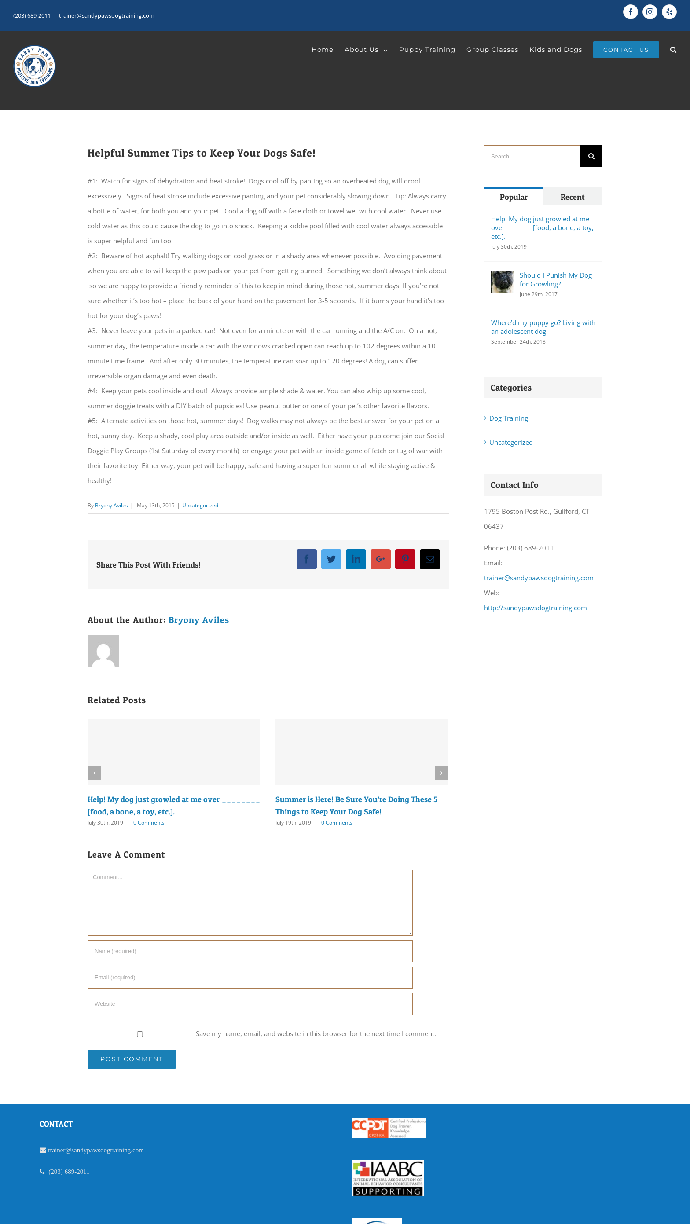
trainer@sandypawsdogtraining (89, 1150)
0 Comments (149, 822)
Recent (573, 197)
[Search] (673, 49)
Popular (514, 197)
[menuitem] (328, 49)
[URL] (250, 1004)
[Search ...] (532, 156)
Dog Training (508, 418)
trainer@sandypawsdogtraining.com (106, 15)
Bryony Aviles (111, 505)
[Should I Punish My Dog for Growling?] (502, 282)
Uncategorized (200, 505)
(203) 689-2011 (32, 15)
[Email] (250, 978)
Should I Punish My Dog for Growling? (556, 279)
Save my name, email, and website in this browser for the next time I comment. (316, 1033)
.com (137, 1150)
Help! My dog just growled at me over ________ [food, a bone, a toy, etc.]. (542, 227)
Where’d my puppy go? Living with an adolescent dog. (543, 327)
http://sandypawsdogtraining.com (535, 607)
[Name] (250, 951)
